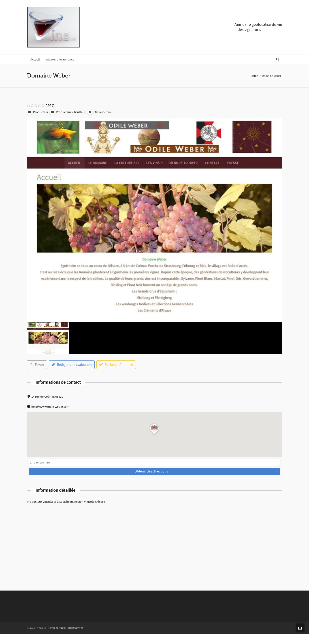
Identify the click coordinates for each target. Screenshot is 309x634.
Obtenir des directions (151, 471)
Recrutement (75, 628)
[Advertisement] (154, 541)
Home (254, 76)
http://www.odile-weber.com (50, 407)
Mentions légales (56, 628)
